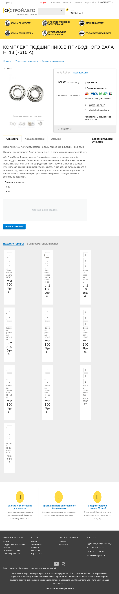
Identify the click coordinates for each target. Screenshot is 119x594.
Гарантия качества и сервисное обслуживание (59, 506)
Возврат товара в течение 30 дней (97, 506)
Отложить (62, 95)
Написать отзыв (80, 72)
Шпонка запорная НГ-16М (47, 391)
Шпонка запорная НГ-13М (9, 391)
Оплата (62, 542)
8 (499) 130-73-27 (97, 105)
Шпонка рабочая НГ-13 (47, 332)
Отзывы (56, 139)
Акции (43, 2)
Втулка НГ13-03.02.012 (9, 448)
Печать (8, 68)
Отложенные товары (12, 550)
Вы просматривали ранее (43, 243)
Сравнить (75, 95)
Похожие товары (13, 243)
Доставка (63, 544)
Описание (12, 139)
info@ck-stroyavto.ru (99, 110)
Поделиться (64, 129)
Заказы (6, 547)
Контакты (78, 2)
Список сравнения (11, 553)
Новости (67, 2)
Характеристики (34, 139)
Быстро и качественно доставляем (20, 506)
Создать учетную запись (14, 544)
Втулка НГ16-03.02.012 (85, 390)
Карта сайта (90, 2)
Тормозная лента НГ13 (9, 273)
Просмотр (9, 254)
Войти (6, 542)
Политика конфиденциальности (59, 588)
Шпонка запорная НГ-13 (85, 332)
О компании (54, 2)
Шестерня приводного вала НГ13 (47, 276)
